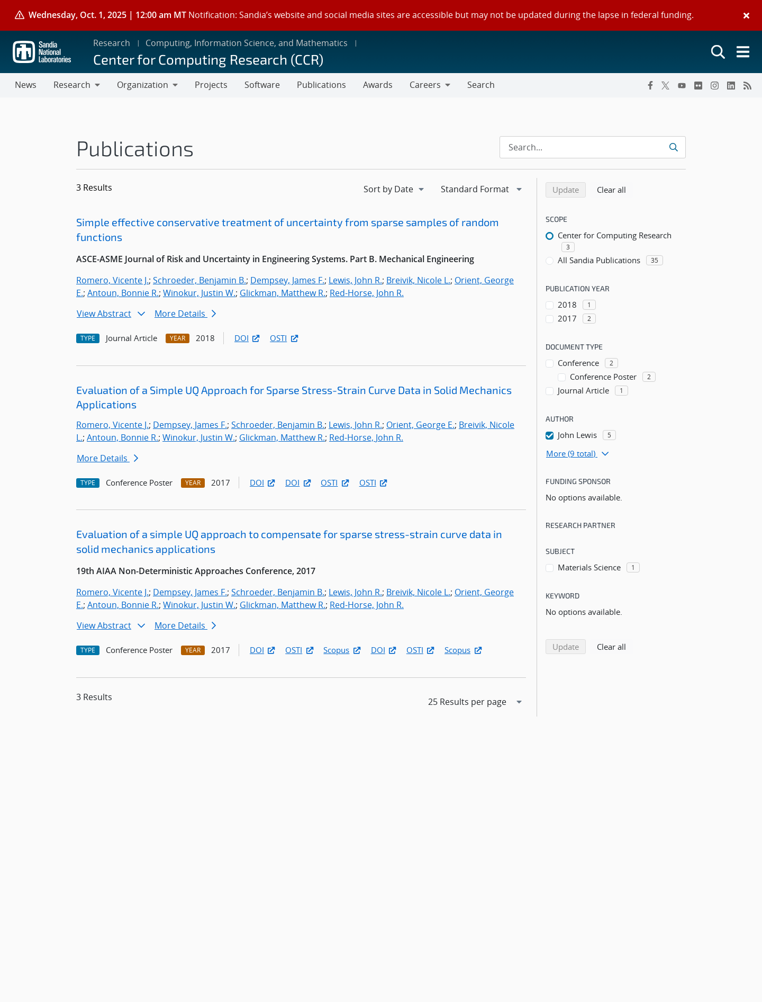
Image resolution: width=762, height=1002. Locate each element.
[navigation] (394, 189)
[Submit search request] (674, 147)
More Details (185, 313)
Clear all (615, 189)
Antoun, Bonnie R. (123, 293)
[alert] (381, 15)
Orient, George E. (420, 425)
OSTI (285, 338)
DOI (247, 338)
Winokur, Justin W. (199, 293)
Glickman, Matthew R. (282, 293)
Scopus (342, 650)
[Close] (746, 15)
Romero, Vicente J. (112, 280)
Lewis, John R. (355, 280)
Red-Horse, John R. (367, 293)
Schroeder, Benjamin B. (199, 280)
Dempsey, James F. (287, 280)
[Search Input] (593, 147)
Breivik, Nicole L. (418, 280)
